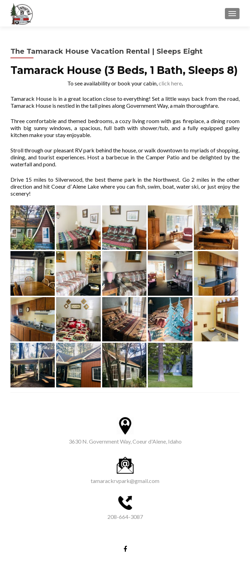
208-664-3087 (125, 516)
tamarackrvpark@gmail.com (125, 480)
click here (170, 83)
